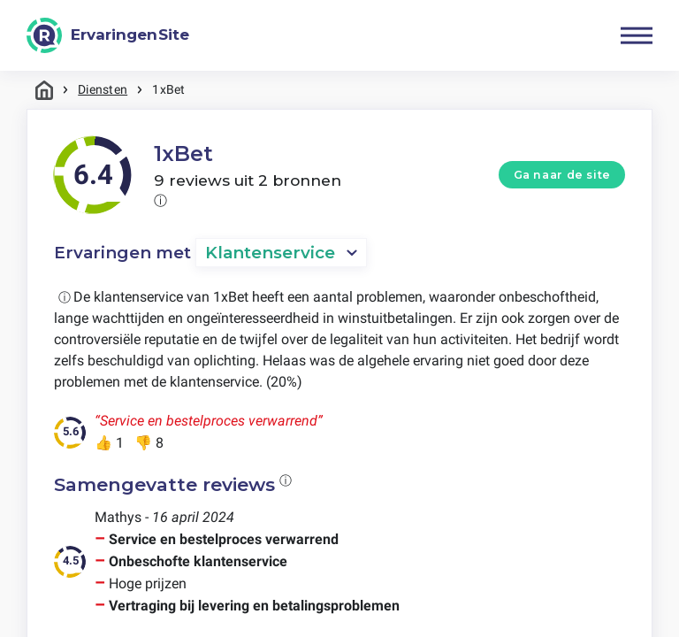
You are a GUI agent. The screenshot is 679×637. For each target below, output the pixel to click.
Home (44, 90)
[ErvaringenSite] (108, 35)
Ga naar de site (562, 174)
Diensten (102, 89)
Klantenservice (270, 252)
